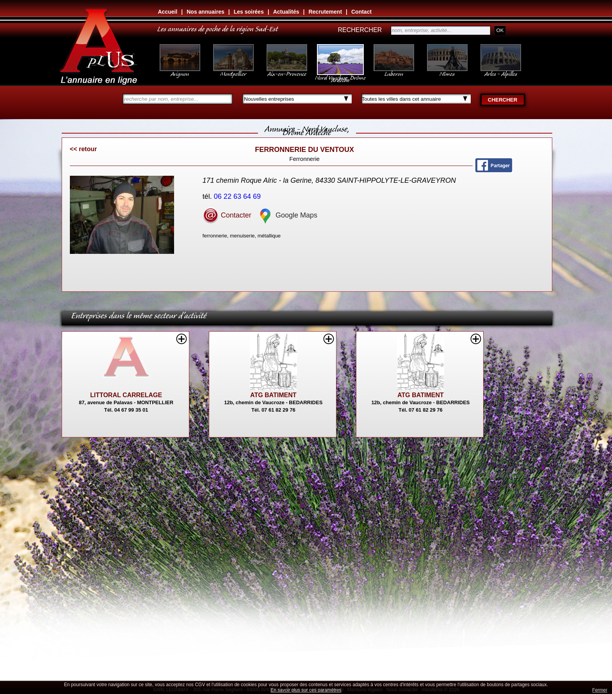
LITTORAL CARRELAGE (126, 395)
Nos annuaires (205, 12)
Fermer (599, 690)
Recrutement (325, 12)
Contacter (227, 215)
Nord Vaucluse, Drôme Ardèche (340, 75)
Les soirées (249, 12)
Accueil (168, 12)
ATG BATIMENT (273, 395)
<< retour (83, 149)
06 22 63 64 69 (238, 196)
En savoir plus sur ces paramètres (305, 690)
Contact (361, 12)
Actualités (286, 12)
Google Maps (287, 215)
